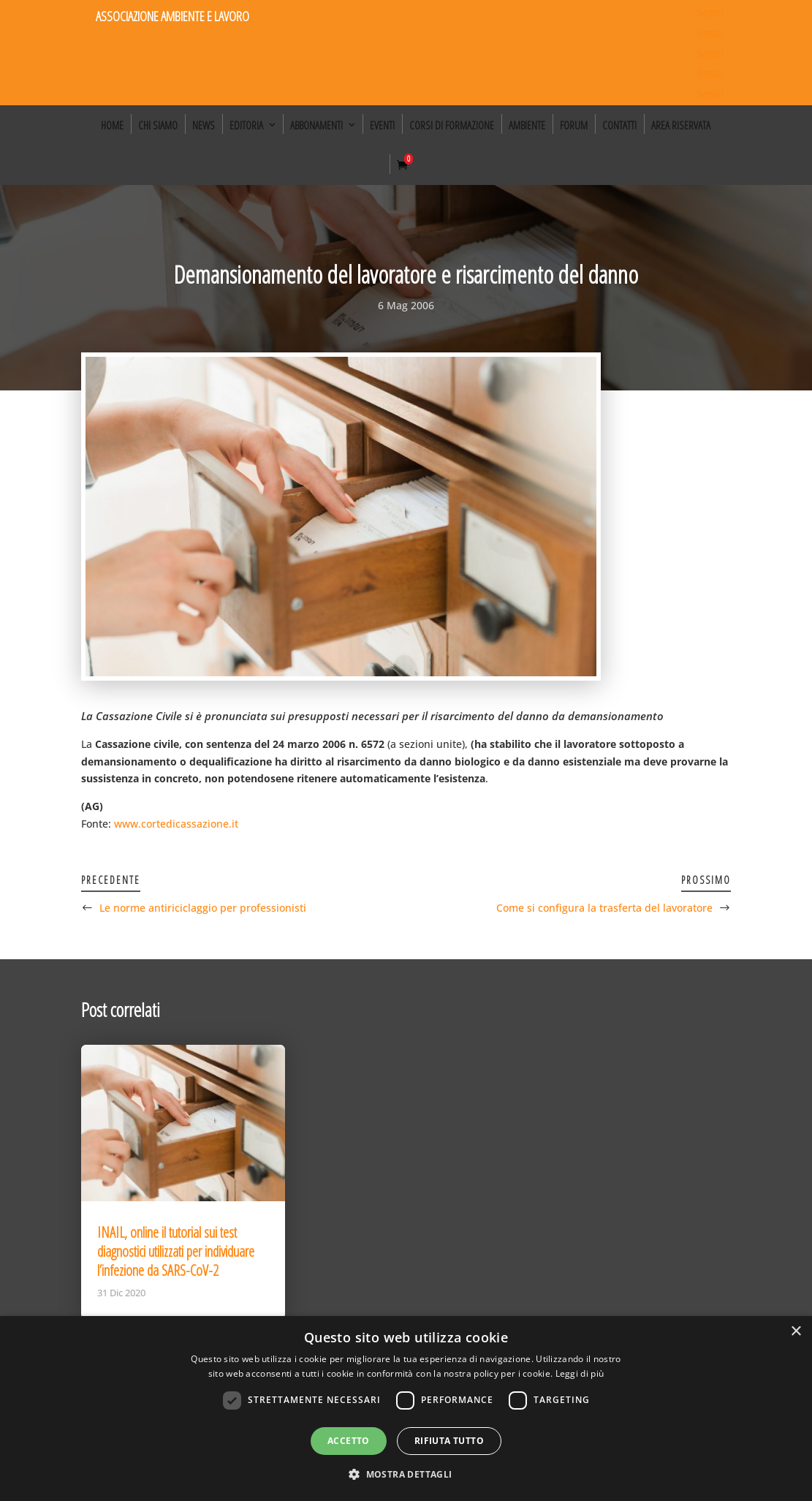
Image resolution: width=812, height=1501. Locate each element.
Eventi (382, 125)
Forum (574, 125)
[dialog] (406, 1408)
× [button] (795, 1331)
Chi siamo (158, 125)
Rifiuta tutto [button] (449, 1440)
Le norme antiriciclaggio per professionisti (202, 908)
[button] (406, 1474)
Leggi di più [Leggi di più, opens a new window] (579, 1373)
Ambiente (527, 125)
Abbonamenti (316, 125)
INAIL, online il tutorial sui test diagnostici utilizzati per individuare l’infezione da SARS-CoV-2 (175, 1251)
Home (112, 125)
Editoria (246, 125)
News (203, 125)
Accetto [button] (348, 1440)
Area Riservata (680, 125)
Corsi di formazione (451, 125)
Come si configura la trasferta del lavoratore (604, 908)
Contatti (619, 125)
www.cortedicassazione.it (176, 824)
